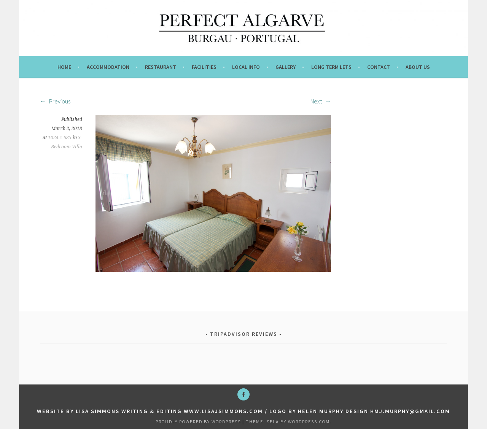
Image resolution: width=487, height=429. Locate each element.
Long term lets (331, 67)
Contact (378, 67)
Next (320, 101)
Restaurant (160, 67)
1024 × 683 (60, 137)
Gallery (285, 67)
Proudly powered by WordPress (198, 421)
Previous (55, 101)
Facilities (204, 67)
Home (64, 67)
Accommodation (108, 67)
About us (418, 67)
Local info (246, 67)
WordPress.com (309, 421)
